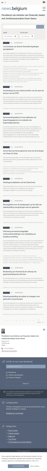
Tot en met (24, 33)
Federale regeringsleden (15, 375)
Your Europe (12, 439)
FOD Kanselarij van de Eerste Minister (19, 442)
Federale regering (13, 433)
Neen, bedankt (34, 466)
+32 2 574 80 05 (9, 348)
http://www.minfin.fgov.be (9, 351)
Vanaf (5, 33)
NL (2, 2)
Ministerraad (12, 372)
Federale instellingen (14, 378)
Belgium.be (11, 436)
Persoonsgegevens (23, 451)
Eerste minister (13, 430)
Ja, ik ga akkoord (18, 466)
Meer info (35, 461)
